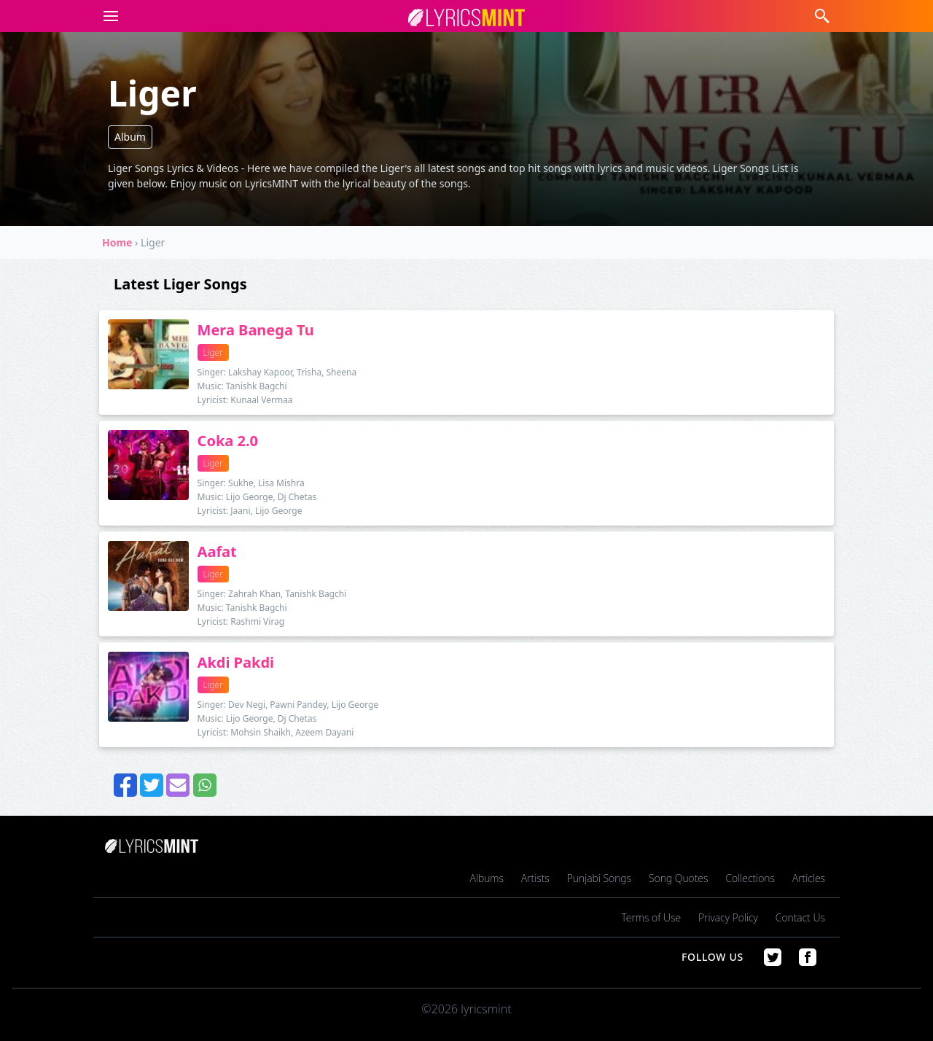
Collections (750, 878)
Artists (535, 878)
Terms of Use (651, 917)
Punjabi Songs (599, 878)
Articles (808, 878)
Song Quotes (678, 878)
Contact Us (800, 917)
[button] (107, 16)
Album (130, 137)
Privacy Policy (728, 917)
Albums (487, 878)
